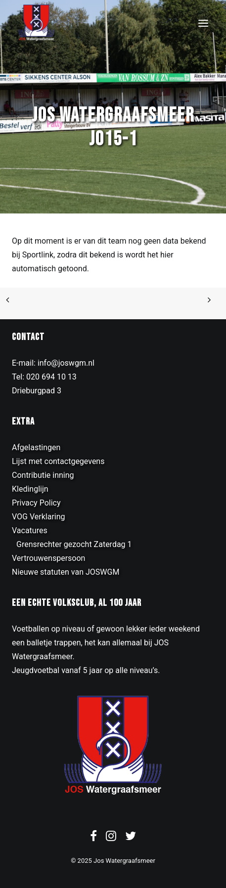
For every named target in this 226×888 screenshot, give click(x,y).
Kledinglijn (30, 489)
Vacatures (29, 530)
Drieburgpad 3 (36, 390)
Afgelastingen (36, 447)
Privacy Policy (36, 502)
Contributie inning (43, 475)
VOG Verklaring (38, 516)
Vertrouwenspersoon (48, 558)
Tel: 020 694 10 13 (44, 376)
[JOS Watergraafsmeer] (36, 23)
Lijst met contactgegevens (58, 461)
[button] (203, 23)
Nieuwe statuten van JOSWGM (65, 572)
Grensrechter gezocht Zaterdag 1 (74, 544)
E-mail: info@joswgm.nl (53, 363)
